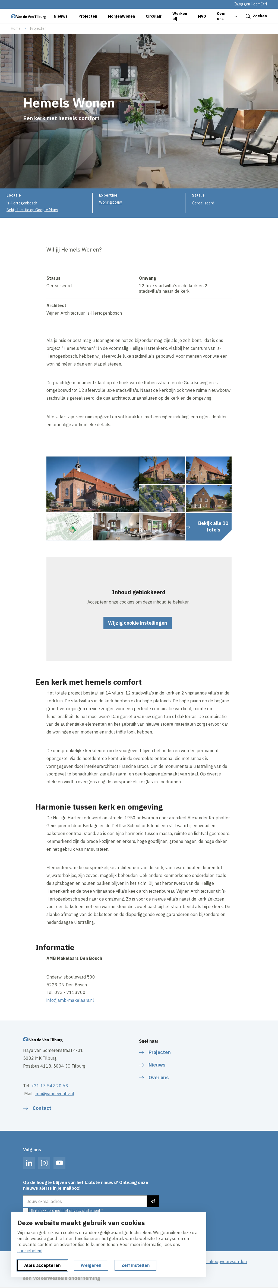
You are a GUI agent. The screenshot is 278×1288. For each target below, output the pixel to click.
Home (16, 28)
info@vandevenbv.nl (54, 1093)
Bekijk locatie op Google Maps (32, 209)
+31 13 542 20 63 (49, 1085)
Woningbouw (110, 202)
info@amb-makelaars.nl (70, 1000)
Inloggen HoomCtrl (250, 4)
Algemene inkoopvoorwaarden (217, 1261)
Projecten (38, 28)
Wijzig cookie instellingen (137, 623)
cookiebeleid (29, 1250)
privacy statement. (85, 1210)
